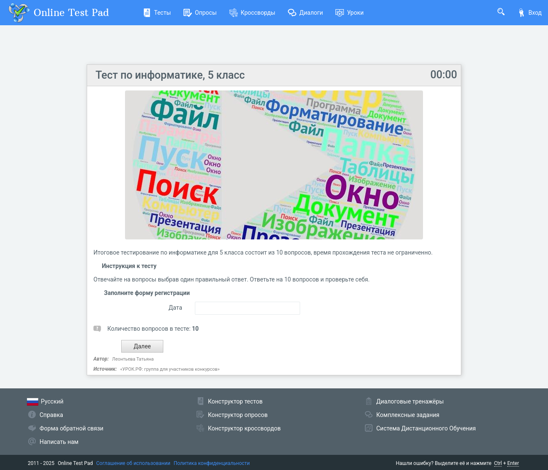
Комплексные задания (407, 415)
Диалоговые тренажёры (410, 401)
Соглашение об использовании (133, 463)
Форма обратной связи (72, 428)
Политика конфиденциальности (212, 463)
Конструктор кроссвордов (244, 428)
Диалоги (305, 12)
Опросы (200, 12)
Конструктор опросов (238, 415)
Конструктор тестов (235, 401)
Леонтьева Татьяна (133, 359)
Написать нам (59, 441)
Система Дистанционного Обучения (426, 428)
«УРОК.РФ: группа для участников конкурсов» (169, 369)
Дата (175, 307)
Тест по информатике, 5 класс (170, 75)
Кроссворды (252, 12)
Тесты (157, 12)
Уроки (349, 12)
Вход (529, 12)
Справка (51, 415)
